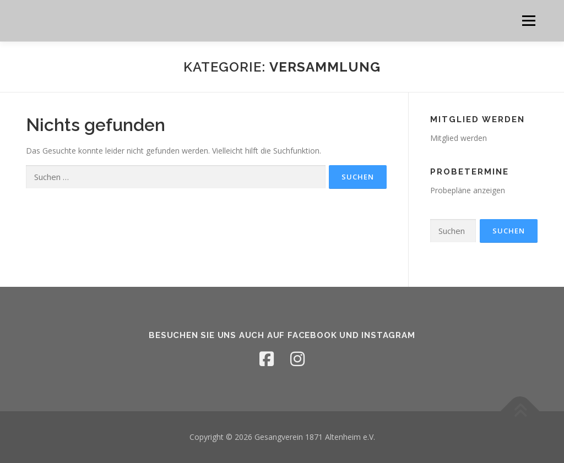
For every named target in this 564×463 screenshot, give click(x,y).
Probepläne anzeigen (467, 190)
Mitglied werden (458, 138)
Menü (528, 20)
